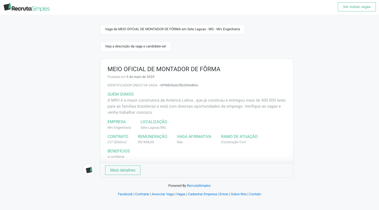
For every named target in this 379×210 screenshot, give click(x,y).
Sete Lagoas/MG (153, 128)
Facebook (125, 194)
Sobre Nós (239, 194)
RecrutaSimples (199, 186)
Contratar (142, 194)
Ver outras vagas (357, 7)
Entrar (223, 194)
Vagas (181, 194)
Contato (255, 194)
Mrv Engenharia (119, 128)
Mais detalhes (123, 170)
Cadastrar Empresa (202, 194)
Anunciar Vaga (163, 194)
